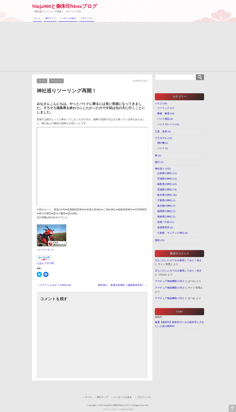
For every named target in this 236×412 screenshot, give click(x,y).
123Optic (162, 274)
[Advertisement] (118, 46)
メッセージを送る (68, 18)
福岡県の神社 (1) (166, 211)
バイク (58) (161, 103)
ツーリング (56, 81)
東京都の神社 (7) (166, 205)
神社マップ (50, 18)
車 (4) (158, 155)
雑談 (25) (160, 240)
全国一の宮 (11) (165, 222)
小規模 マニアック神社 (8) (172, 233)
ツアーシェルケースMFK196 (55, 285)
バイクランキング (46, 249)
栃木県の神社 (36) (167, 195)
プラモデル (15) (163, 138)
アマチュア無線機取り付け (169, 281)
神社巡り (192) (163, 168)
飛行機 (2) (162, 142)
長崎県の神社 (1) (166, 216)
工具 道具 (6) (163, 131)
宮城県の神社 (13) (167, 178)
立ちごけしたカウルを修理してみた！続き (178, 260)
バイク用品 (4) (165, 118)
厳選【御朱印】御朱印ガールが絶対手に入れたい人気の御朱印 (179, 324)
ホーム (37, 18)
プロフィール (86, 18)
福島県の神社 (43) (167, 184)
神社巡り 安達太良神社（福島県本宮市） (121, 285)
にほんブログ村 (45, 263)
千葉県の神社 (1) (166, 200)
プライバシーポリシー (111, 409)
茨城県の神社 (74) (167, 189)
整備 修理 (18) (165, 113)
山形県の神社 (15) (167, 173)
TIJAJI (131, 409)
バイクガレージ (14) (168, 124)
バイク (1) (162, 148)
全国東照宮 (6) (165, 227)
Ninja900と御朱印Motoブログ (64, 6)
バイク (42, 81)
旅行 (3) (159, 162)
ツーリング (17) (165, 108)
